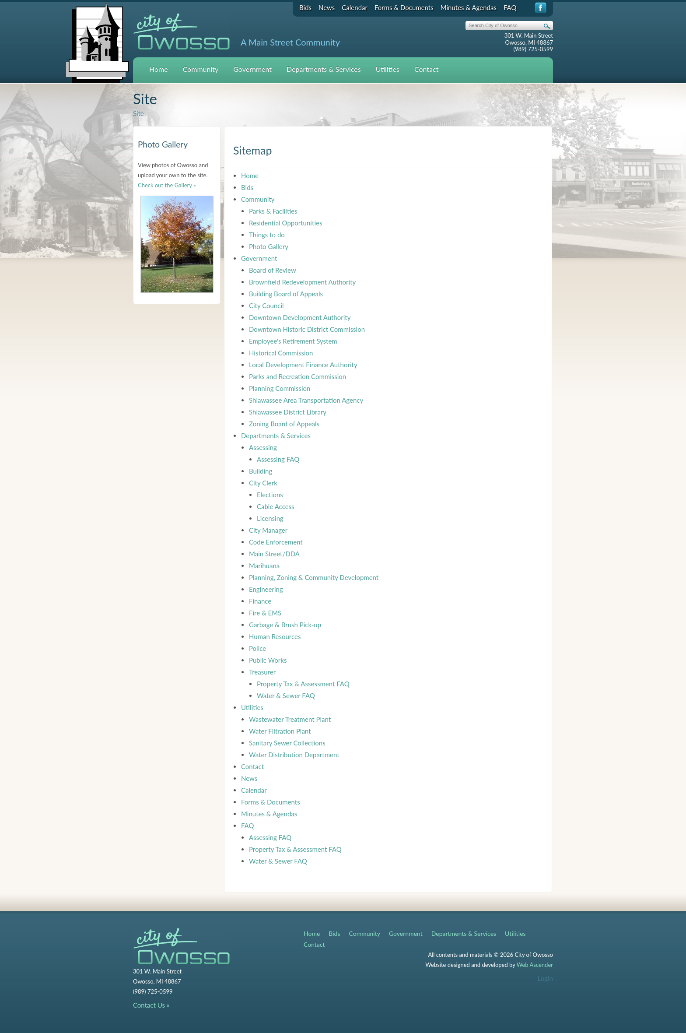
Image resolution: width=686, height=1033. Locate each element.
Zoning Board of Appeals (284, 424)
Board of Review (272, 270)
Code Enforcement (276, 542)
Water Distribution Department (294, 755)
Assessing (263, 447)
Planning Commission (279, 388)
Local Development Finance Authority (303, 365)
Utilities (387, 69)
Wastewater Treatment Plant (290, 719)
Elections (270, 495)
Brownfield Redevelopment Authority (302, 282)
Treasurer (262, 672)
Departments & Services (324, 69)
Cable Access (275, 506)
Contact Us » (151, 1005)
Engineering (266, 589)
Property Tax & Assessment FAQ (303, 684)
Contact (426, 69)
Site (138, 113)
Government (252, 69)
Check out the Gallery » (167, 185)
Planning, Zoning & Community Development (313, 577)
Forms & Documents (404, 7)
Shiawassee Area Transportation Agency (306, 400)
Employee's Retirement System (293, 341)
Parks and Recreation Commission (297, 376)
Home (158, 69)
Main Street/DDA (274, 554)
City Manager (268, 530)
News (326, 7)
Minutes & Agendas (469, 7)
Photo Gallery (268, 246)
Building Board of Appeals (286, 294)
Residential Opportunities (285, 223)
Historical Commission (281, 353)
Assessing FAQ (278, 459)
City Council (266, 305)
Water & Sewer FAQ (286, 695)
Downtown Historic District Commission (307, 329)
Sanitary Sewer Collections (287, 743)
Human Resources (275, 636)
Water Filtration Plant (280, 731)
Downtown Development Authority (299, 317)
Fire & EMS (265, 613)
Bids (305, 7)
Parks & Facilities (273, 211)
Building (260, 471)
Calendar (355, 7)
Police (257, 648)
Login (545, 978)
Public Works (268, 660)
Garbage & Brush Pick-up (285, 625)
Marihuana (264, 565)
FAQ (510, 7)
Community (201, 69)
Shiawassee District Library (287, 412)
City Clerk (263, 483)
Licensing (270, 518)
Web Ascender (535, 964)
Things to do (267, 235)
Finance (260, 601)
